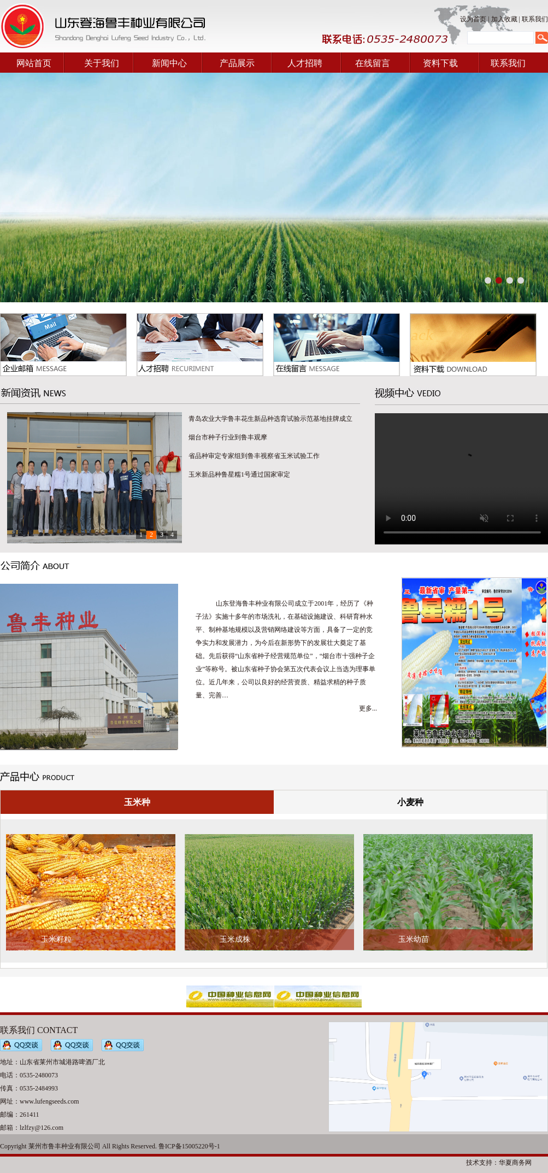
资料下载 (440, 63)
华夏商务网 (515, 1162)
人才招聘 (304, 63)
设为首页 (473, 19)
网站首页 (33, 63)
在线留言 (372, 63)
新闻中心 (169, 63)
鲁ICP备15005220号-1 (189, 1146)
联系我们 (535, 19)
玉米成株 (235, 939)
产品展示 (237, 63)
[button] (488, 280)
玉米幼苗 (413, 939)
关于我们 (101, 63)
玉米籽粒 (56, 939)
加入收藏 (504, 19)
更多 (365, 708)
